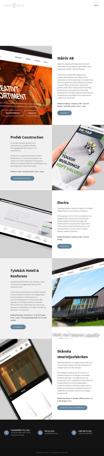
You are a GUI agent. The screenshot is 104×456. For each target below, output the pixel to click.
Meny (96, 5)
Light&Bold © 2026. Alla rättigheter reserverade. (52, 452)
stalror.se (64, 113)
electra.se (64, 246)
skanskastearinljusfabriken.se (72, 408)
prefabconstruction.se (22, 178)
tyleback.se (18, 327)
